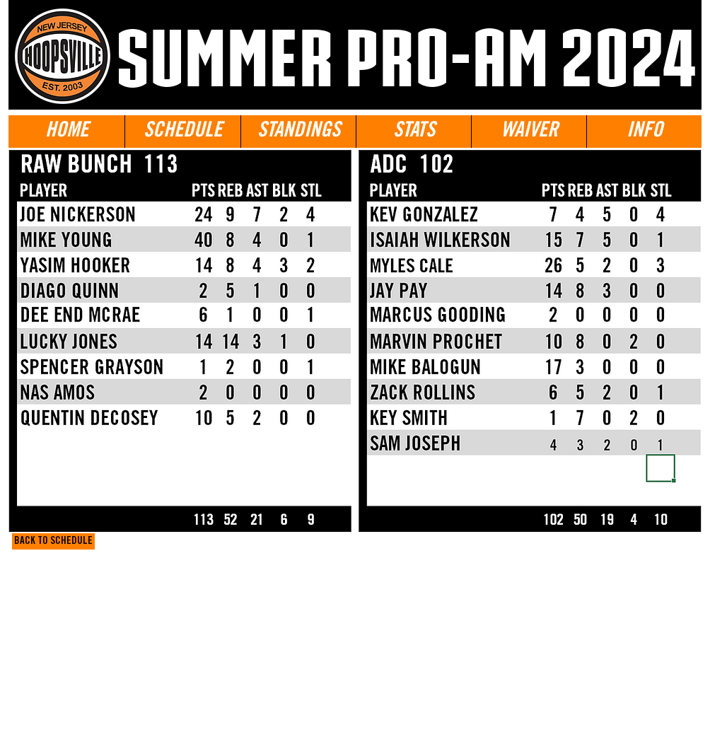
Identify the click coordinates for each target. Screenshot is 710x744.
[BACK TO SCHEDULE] (53, 541)
